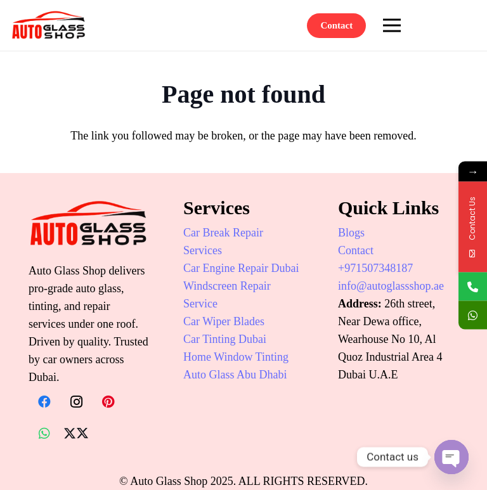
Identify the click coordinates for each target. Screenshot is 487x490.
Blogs (351, 232)
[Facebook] (44, 402)
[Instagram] (76, 402)
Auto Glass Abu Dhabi (235, 374)
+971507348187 (375, 268)
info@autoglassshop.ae (391, 286)
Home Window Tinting (236, 357)
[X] (76, 433)
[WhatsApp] (44, 433)
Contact (355, 250)
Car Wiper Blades (223, 321)
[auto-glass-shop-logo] (48, 25)
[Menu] (392, 25)
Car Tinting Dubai (224, 339)
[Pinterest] (108, 402)
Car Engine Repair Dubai (241, 268)
